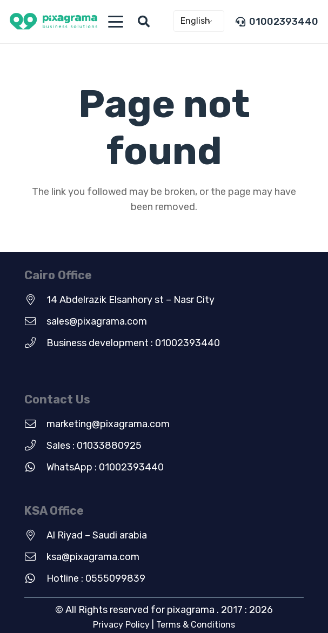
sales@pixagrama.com (96, 321)
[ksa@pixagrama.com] (35, 556)
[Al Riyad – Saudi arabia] (35, 535)
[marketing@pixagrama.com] (35, 424)
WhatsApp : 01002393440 (105, 467)
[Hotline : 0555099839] (35, 578)
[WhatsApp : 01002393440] (35, 467)
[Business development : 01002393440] (35, 343)
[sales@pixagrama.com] (35, 321)
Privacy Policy (121, 624)
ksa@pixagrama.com (92, 557)
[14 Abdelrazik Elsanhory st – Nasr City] (35, 299)
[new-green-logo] (53, 22)
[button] (115, 21)
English (195, 21)
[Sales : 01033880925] (35, 445)
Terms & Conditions (195, 624)
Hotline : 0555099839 (95, 578)
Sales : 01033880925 (94, 446)
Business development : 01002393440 (133, 343)
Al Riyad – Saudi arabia (96, 535)
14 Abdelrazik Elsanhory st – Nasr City (130, 300)
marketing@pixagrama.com (108, 424)
